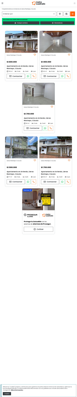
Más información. (17, 390)
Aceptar (7, 393)
